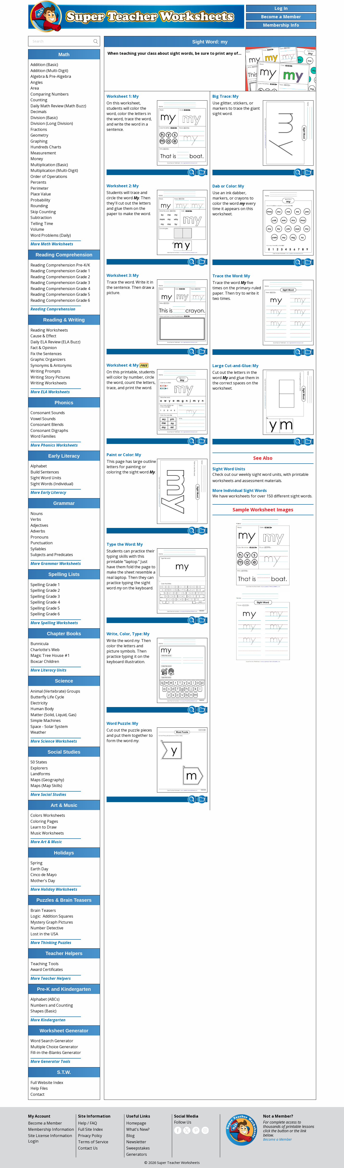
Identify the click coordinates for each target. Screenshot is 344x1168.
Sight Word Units (45, 477)
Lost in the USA (44, 934)
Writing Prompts (45, 371)
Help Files (39, 1088)
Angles (36, 82)
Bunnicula (39, 643)
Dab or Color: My (228, 186)
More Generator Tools (50, 1061)
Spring (36, 862)
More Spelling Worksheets (54, 622)
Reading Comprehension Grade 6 (60, 300)
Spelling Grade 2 (45, 590)
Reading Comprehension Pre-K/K (60, 265)
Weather (38, 732)
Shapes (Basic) (43, 1011)
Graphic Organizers (48, 359)
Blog (130, 1135)
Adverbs (37, 531)
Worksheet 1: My (123, 96)
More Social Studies (48, 794)
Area (34, 88)
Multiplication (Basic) (49, 164)
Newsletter (136, 1141)
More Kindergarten (48, 1020)
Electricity (39, 703)
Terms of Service (93, 1141)
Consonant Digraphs (49, 430)
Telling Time (41, 223)
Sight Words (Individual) (51, 483)
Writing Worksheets (48, 383)
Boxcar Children (44, 661)
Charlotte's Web (45, 649)
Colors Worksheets (47, 815)
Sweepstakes (138, 1148)
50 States (38, 762)
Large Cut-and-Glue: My (235, 365)
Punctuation (41, 542)
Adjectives (39, 525)
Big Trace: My (225, 96)
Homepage (136, 1123)
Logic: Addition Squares (51, 916)
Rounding (39, 205)
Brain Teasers (43, 910)
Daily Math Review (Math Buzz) (58, 106)
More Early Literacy (48, 492)
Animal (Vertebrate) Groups (55, 691)
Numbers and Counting (51, 1005)
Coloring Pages (44, 821)
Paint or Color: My (124, 454)
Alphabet (38, 466)
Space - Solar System (49, 726)
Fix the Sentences (46, 353)
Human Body (42, 708)
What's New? (138, 1129)
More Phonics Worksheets (54, 445)
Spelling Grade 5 (45, 608)
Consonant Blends (47, 424)
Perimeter (39, 188)
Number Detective (46, 928)
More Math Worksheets (51, 244)
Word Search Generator (51, 1040)
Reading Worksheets (49, 330)
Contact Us (88, 1148)
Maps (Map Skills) (46, 785)
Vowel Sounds (43, 418)
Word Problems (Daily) (50, 235)
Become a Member (45, 1123)
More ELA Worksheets (50, 391)
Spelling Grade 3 (45, 596)
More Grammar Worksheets (55, 563)
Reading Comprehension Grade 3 (60, 282)
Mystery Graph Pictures (51, 922)
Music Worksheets (47, 833)
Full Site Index (90, 1129)
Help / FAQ (87, 1123)
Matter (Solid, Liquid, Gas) (53, 714)
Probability (40, 200)
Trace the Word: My (231, 275)
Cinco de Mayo (43, 874)
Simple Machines (45, 720)
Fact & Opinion (43, 347)
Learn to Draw (43, 827)
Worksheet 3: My (123, 275)
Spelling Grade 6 (45, 614)
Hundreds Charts (45, 147)
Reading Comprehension (52, 309)
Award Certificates (46, 969)
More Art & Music (46, 841)
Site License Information (50, 1135)
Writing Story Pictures (50, 377)
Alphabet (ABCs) (45, 999)
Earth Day (39, 868)
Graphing (39, 141)
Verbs (35, 519)
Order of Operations (48, 176)
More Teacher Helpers (50, 978)
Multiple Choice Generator (54, 1046)
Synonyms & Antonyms (51, 365)
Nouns (36, 513)
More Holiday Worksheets (53, 889)
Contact (37, 1094)
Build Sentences (44, 472)
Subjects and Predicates (51, 554)
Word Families (43, 436)
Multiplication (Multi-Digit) (54, 170)
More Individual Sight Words (239, 490)
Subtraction (41, 217)
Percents (38, 182)
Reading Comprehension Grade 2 (60, 276)
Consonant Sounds (47, 412)
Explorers (39, 768)
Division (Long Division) (51, 123)
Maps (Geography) (47, 779)
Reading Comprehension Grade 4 (60, 288)
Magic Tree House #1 (50, 655)
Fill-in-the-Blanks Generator (55, 1052)
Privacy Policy (90, 1135)
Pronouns (39, 537)
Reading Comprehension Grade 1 (60, 270)
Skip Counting (43, 211)
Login (33, 1141)
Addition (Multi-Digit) (49, 70)
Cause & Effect (43, 336)
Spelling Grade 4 (45, 602)
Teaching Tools (44, 963)
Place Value (40, 194)
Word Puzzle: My (122, 723)
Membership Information (51, 1129)
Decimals (38, 111)
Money (36, 158)
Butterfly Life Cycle (47, 697)
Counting (38, 100)
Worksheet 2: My (123, 185)
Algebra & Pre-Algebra (50, 76)
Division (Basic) (44, 117)
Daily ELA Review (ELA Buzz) (55, 342)
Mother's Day (42, 880)
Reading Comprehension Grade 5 (60, 294)
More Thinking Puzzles (50, 942)
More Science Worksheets (53, 741)
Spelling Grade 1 (45, 584)
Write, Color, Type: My (128, 633)
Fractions (38, 129)
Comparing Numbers (49, 94)
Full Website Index (46, 1082)
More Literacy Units (48, 670)
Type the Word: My (125, 544)
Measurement (43, 153)
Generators (136, 1154)
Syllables (38, 548)
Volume (37, 229)
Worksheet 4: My (123, 365)
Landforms (40, 773)
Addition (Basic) (44, 64)
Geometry (39, 135)
